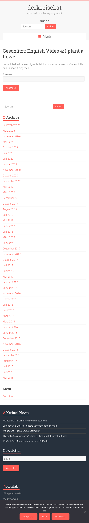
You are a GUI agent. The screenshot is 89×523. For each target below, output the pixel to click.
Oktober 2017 (10, 259)
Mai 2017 (8, 276)
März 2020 (9, 192)
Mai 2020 (8, 186)
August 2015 (10, 360)
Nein (44, 516)
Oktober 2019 (10, 203)
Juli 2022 (8, 158)
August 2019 (10, 209)
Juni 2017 (8, 271)
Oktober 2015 (10, 349)
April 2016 (8, 315)
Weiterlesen (60, 516)
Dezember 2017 (11, 248)
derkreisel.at (45, 7)
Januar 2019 (10, 226)
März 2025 (9, 130)
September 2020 (12, 181)
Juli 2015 (8, 366)
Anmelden (8, 396)
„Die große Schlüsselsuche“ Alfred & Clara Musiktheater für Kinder (35, 436)
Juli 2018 (8, 231)
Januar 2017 (10, 287)
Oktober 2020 (10, 175)
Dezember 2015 (11, 338)
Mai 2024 (8, 141)
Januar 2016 (10, 332)
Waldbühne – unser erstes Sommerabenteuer (25, 420)
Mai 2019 (8, 220)
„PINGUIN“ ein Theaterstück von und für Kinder (26, 441)
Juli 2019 (8, 214)
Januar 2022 (10, 164)
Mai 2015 (8, 377)
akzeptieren (28, 516)
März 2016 (9, 321)
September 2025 (12, 125)
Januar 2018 (10, 242)
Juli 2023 (8, 153)
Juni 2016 (8, 310)
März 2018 (9, 237)
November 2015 (12, 344)
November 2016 (12, 293)
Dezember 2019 (11, 198)
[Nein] (85, 511)
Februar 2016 (10, 327)
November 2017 (12, 254)
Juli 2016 (8, 304)
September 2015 (12, 355)
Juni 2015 (8, 372)
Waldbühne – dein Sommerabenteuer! (21, 431)
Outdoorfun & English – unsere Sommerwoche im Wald (30, 425)
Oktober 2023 (10, 147)
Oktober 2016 (10, 299)
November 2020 (12, 169)
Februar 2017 (10, 282)
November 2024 (12, 136)
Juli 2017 (8, 265)
